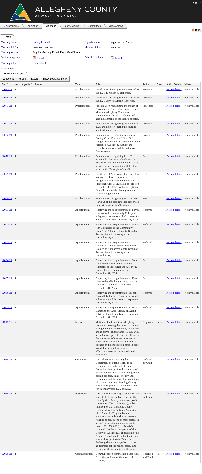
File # (5, 84)
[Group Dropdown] (22, 78)
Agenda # (27, 84)
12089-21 (7, 393)
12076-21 (7, 97)
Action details (173, 89)
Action (146, 84)
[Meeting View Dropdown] (54, 78)
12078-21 (7, 156)
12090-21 (7, 453)
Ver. (17, 84)
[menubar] (35, 79)
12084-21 (7, 260)
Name (38, 84)
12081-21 (7, 209)
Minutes (119, 57)
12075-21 (7, 89)
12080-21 (7, 198)
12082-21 (7, 224)
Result (160, 84)
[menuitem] (8, 78)
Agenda (41, 57)
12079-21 (7, 173)
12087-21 (7, 307)
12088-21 (7, 359)
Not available (40, 63)
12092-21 (7, 134)
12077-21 (7, 105)
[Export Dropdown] (34, 78)
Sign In (197, 2)
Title (98, 84)
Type (77, 84)
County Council (41, 42)
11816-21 (7, 322)
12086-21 (7, 292)
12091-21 (7, 123)
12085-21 (7, 278)
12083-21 (7, 242)
